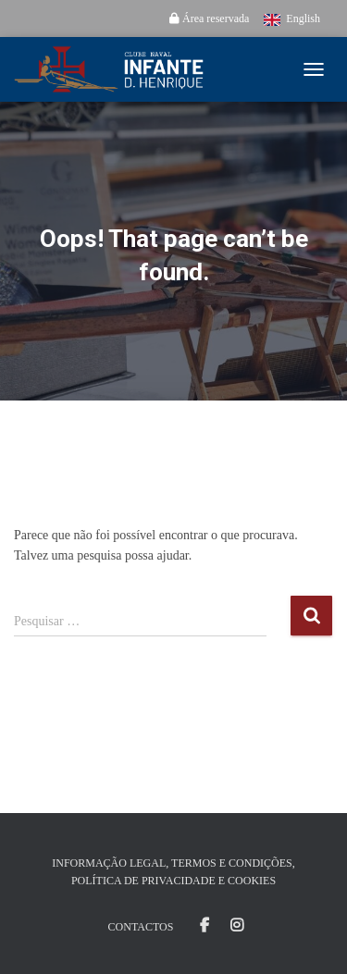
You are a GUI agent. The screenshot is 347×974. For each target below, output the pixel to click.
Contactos (141, 926)
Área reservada (209, 18)
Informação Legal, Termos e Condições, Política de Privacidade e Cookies (173, 872)
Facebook (204, 926)
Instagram (237, 926)
